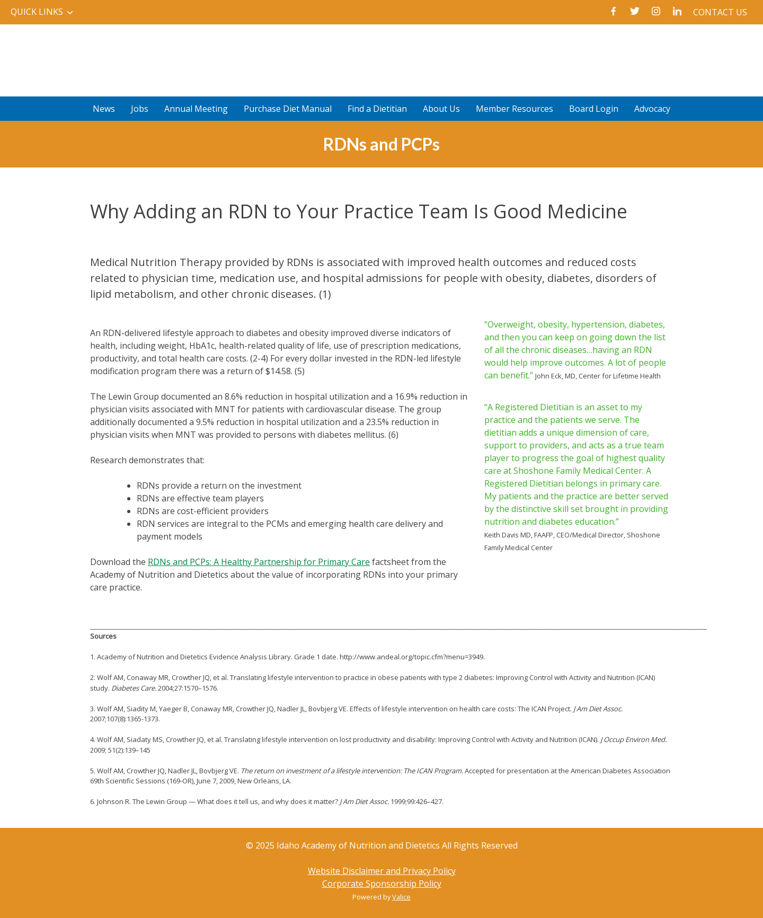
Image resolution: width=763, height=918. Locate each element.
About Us (441, 108)
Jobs (139, 108)
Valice (401, 897)
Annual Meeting (196, 108)
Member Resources (514, 108)
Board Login (593, 108)
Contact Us (720, 12)
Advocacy (652, 108)
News (104, 108)
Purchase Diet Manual (288, 108)
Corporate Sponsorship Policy (381, 883)
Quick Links (37, 11)
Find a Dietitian (377, 108)
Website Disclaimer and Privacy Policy (382, 871)
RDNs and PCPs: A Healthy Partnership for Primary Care (259, 562)
